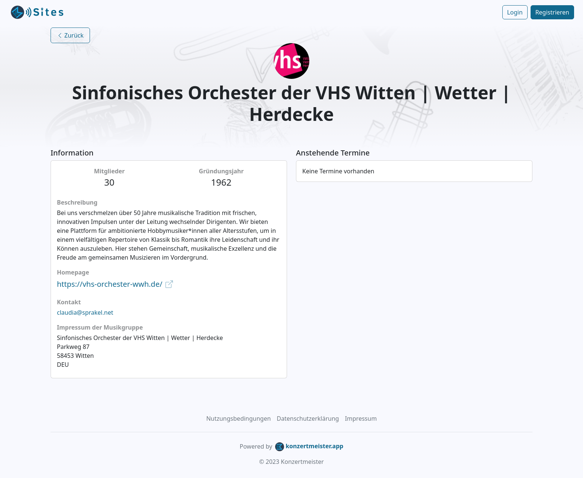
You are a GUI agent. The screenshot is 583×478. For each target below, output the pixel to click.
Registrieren (552, 12)
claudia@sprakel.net (85, 312)
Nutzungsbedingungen (238, 418)
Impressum (361, 418)
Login (515, 12)
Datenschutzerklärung (308, 418)
